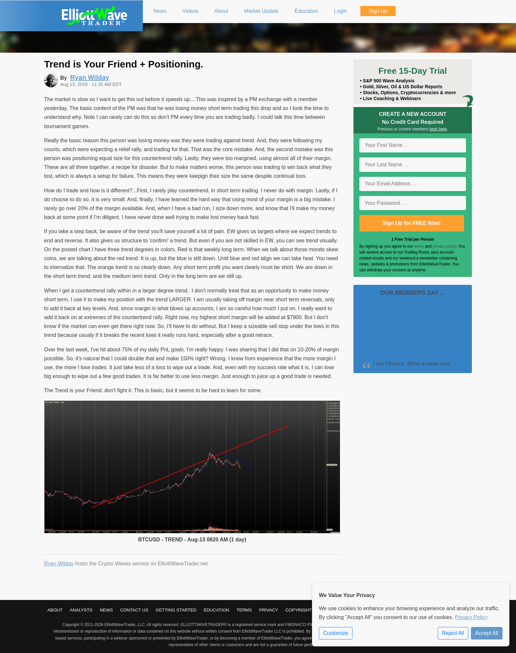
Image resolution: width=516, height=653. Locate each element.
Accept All (486, 633)
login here (438, 129)
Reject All (453, 633)
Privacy (268, 610)
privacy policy (444, 246)
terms (419, 246)
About (55, 610)
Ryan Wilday (59, 563)
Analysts (81, 610)
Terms (244, 610)
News (106, 610)
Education (216, 610)
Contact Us (134, 610)
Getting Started (176, 610)
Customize (335, 633)
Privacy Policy (471, 617)
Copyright (298, 610)
